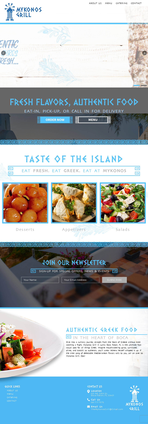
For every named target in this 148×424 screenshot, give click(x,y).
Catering (121, 3)
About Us (95, 3)
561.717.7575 (97, 402)
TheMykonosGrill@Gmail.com (106, 409)
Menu (108, 3)
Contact (136, 3)
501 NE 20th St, (102, 394)
